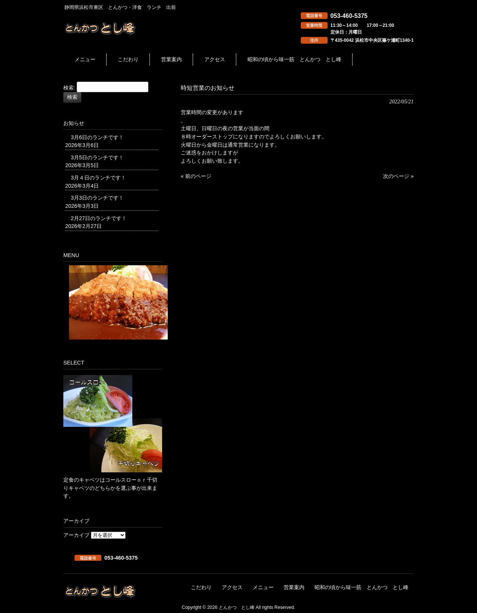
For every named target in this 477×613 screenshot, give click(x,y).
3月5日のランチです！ (97, 157)
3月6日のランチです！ (97, 137)
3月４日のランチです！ (98, 178)
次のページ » (398, 176)
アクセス (232, 587)
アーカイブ (76, 535)
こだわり (201, 587)
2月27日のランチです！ (99, 218)
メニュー (263, 587)
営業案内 (294, 587)
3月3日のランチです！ (97, 198)
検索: (69, 88)
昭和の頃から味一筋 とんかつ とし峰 (361, 587)
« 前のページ (196, 176)
